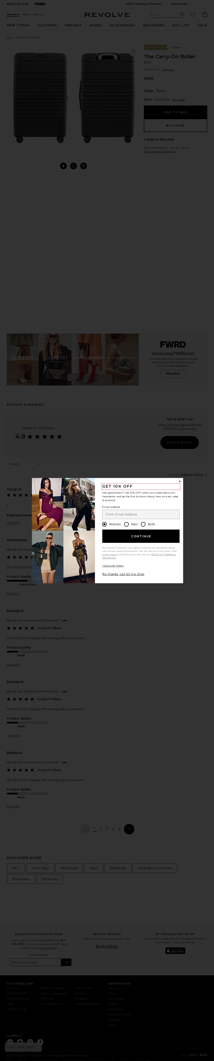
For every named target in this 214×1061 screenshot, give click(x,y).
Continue (141, 536)
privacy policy (109, 554)
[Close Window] (179, 481)
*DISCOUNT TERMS (112, 566)
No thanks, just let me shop (123, 574)
